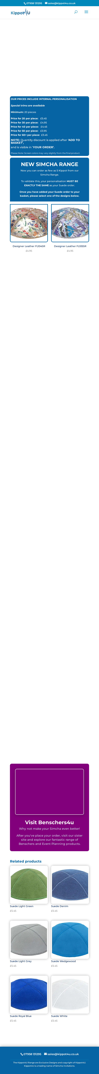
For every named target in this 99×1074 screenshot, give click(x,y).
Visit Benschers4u (49, 822)
